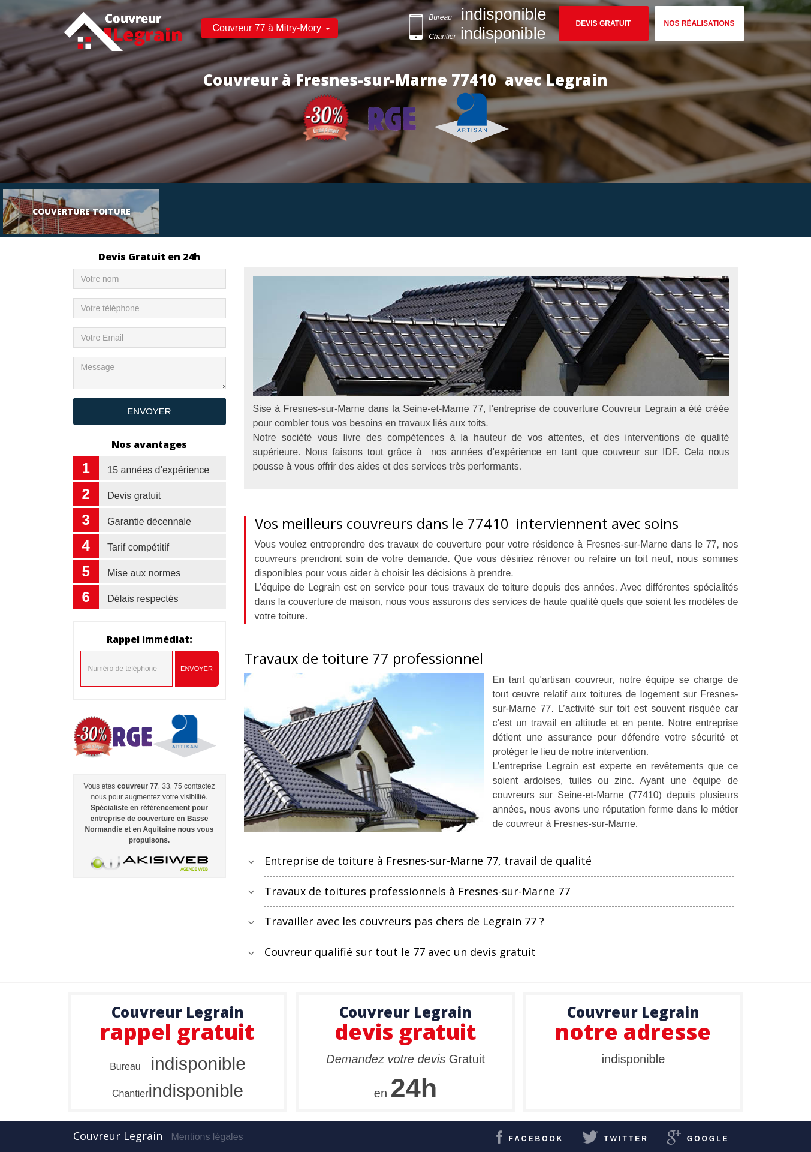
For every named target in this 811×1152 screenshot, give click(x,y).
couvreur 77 (137, 786)
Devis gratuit (603, 23)
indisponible (178, 1063)
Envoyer (196, 668)
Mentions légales (207, 1137)
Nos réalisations (699, 23)
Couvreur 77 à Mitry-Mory (267, 28)
